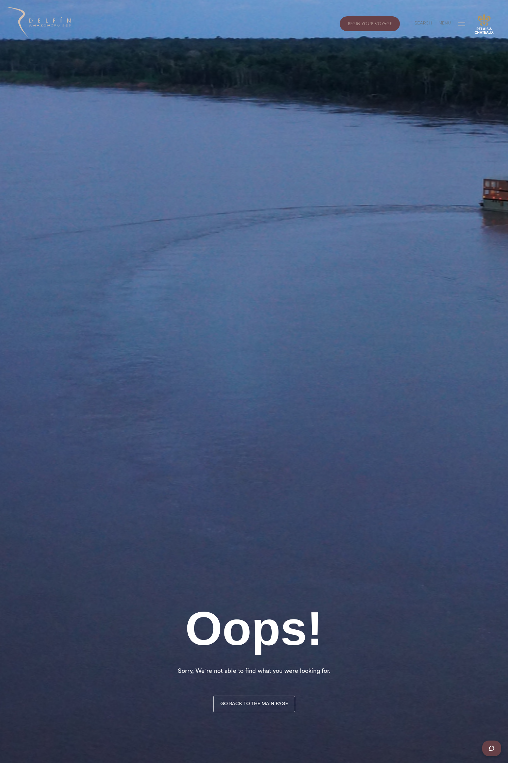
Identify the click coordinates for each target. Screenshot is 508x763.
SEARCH (423, 24)
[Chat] (491, 748)
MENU (445, 24)
